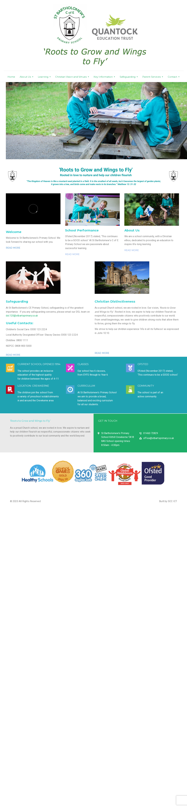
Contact (172, 76)
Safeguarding (127, 76)
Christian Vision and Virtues (71, 76)
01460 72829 (150, 433)
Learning (43, 76)
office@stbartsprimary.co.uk (158, 438)
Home (11, 76)
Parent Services (151, 76)
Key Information (103, 76)
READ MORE (13, 247)
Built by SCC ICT (168, 501)
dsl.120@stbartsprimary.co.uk (22, 315)
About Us (25, 76)
